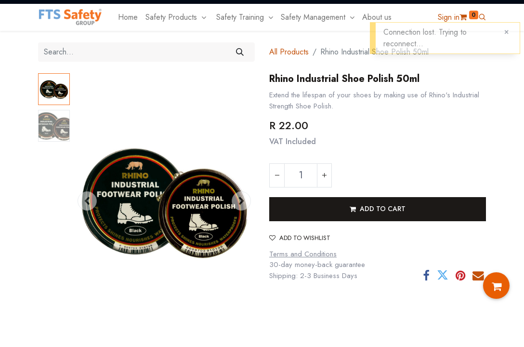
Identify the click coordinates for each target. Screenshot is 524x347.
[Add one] (324, 175)
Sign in (448, 17)
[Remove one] (277, 175)
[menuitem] (128, 17)
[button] (482, 17)
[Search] (240, 52)
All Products (289, 51)
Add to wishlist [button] (299, 238)
